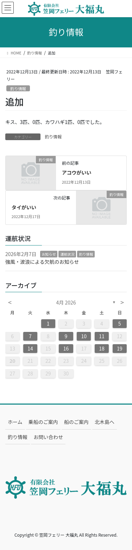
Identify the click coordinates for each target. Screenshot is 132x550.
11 (102, 336)
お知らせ (49, 254)
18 (102, 348)
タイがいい (24, 207)
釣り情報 (18, 88)
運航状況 (67, 254)
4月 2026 (66, 302)
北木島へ (104, 421)
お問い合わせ (48, 436)
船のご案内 (76, 421)
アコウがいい (76, 172)
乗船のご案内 (43, 421)
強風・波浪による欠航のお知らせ (42, 261)
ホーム (15, 421)
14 (30, 348)
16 (66, 348)
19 (119, 348)
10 (84, 336)
